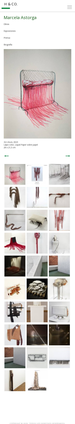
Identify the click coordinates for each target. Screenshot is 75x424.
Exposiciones (10, 31)
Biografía (8, 44)
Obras (6, 24)
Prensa (7, 37)
